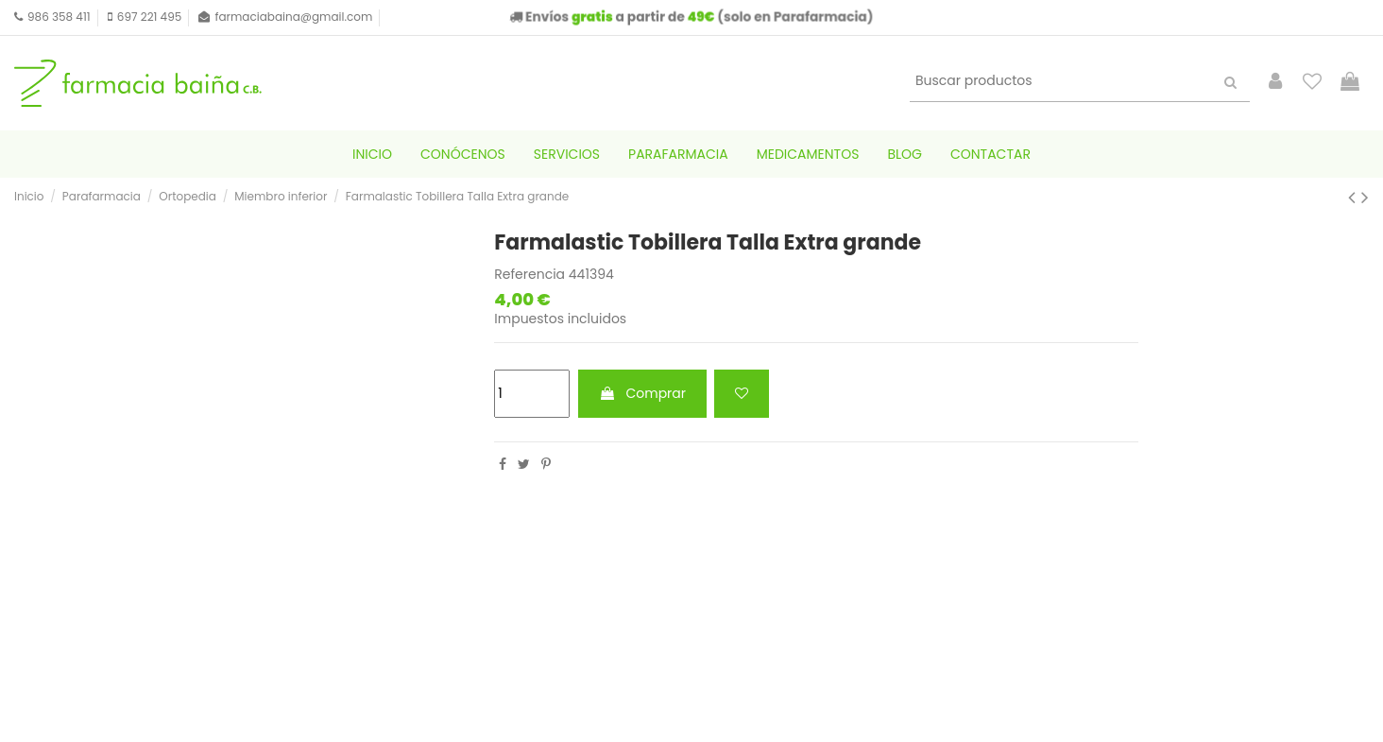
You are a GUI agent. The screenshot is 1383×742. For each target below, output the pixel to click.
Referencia (529, 275)
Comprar (642, 393)
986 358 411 (59, 17)
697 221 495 (149, 17)
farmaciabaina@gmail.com (293, 17)
